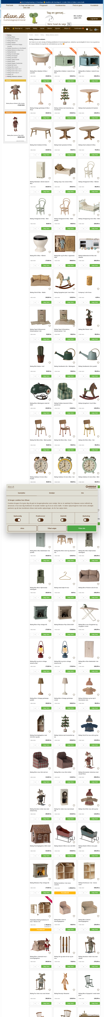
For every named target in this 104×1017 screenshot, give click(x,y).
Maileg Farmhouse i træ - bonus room (88, 883)
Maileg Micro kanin (12, 67)
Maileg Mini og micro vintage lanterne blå (62, 662)
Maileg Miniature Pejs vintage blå (39, 883)
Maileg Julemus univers (14, 76)
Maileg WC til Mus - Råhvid (38, 255)
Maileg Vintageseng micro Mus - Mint (89, 218)
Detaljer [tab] (52, 493)
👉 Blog (7, 28)
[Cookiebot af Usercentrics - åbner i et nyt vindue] (87, 487)
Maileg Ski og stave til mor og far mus (63, 957)
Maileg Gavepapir (12, 55)
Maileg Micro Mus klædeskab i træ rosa (88, 662)
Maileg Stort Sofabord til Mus (38, 145)
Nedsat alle (9, 112)
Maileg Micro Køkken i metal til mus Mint (64, 72)
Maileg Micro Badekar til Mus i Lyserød (38, 72)
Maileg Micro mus (12, 40)
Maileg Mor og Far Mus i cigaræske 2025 (64, 256)
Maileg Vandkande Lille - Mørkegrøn (64, 366)
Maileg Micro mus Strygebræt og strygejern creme (88, 625)
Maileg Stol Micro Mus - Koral (62, 440)
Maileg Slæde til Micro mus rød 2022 (64, 846)
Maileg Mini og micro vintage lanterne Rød (38, 662)
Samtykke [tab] (21, 493)
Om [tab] (82, 493)
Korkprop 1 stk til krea (85, 292)
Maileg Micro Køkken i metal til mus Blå (89, 72)
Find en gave (77, 5)
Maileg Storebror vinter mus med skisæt (88, 957)
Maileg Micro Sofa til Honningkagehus (84, 920)
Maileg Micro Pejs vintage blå (38, 624)
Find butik (9, 5)
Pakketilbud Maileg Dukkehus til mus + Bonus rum (39, 920)
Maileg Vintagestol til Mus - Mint (39, 218)
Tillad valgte (52, 528)
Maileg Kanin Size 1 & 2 (14, 69)
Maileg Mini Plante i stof (85, 329)
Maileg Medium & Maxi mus (15, 50)
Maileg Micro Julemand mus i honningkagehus (38, 957)
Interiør (42, 28)
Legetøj (27, 28)
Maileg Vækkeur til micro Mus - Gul (64, 477)
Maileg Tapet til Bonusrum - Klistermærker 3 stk (38, 330)
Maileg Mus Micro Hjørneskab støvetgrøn (87, 551)
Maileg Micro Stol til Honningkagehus (60, 920)
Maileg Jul (10, 74)
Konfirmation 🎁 (79, 28)
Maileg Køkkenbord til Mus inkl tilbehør (87, 256)
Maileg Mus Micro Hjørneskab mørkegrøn (38, 588)
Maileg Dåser (11, 61)
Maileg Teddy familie (13, 59)
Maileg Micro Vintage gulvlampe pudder (39, 699)
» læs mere (33, 76)
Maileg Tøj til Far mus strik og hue (88, 735)
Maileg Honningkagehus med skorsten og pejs (38, 736)
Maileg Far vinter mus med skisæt (40, 993)
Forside (31, 35)
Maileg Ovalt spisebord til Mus (63, 145)
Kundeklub (94, 5)
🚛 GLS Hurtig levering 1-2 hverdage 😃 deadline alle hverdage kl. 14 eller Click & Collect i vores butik (52, 2)
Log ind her (94, 19)
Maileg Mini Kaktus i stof (37, 366)
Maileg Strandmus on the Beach (16, 48)
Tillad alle (81, 528)
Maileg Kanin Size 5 (13, 72)
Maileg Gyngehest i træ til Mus (87, 403)
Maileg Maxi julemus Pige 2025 (15, 135)
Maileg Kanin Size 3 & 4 (14, 71)
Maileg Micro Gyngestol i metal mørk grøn (89, 994)
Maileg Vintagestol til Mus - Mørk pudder (63, 219)
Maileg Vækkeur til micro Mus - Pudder (39, 477)
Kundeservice (60, 5)
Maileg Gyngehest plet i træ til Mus (64, 292)
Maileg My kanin (12, 65)
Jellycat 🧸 (67, 28)
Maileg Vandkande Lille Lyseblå (88, 366)
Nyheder (57, 28)
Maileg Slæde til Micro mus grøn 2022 (88, 846)
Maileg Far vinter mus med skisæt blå (64, 809)
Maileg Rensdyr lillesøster (61, 993)
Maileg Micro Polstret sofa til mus (88, 587)
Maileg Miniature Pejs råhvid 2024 (64, 624)
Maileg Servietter (12, 57)
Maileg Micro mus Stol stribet (62, 772)
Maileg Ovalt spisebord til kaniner (88, 108)
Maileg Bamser (11, 52)
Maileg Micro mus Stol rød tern (39, 772)
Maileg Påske (11, 37)
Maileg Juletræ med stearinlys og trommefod (63, 108)
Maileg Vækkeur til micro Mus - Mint (89, 477)
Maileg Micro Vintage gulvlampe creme (63, 699)
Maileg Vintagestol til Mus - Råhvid (89, 181)
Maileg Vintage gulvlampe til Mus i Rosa (40, 108)
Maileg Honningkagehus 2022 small (40, 846)
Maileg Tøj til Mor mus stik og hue (88, 809)
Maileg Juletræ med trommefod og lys (64, 736)
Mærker (49, 28)
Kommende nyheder (13, 39)
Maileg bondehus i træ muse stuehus (62, 883)
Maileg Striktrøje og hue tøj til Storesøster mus (87, 699)
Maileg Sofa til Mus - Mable (38, 292)
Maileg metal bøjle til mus (61, 587)
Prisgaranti (43, 5)
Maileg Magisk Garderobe (14, 63)
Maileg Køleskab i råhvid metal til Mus (39, 182)
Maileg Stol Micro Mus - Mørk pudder (40, 440)
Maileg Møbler (11, 42)
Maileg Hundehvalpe (13, 54)
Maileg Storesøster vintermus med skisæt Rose (88, 773)
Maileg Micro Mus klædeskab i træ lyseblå (40, 551)
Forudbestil (65, 893)
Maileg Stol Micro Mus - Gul (86, 440)
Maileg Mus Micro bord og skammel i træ (64, 551)
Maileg (35, 28)
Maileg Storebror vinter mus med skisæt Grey (39, 809)
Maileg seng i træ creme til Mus (63, 181)
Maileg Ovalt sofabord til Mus (87, 145)
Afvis (22, 528)
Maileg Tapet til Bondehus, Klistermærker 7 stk (62, 330)
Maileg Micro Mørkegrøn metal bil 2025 (39, 404)
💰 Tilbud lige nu (17, 28)
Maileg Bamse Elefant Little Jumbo (15, 103)
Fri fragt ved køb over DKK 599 (26, 7)
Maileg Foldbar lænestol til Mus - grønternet (63, 404)
